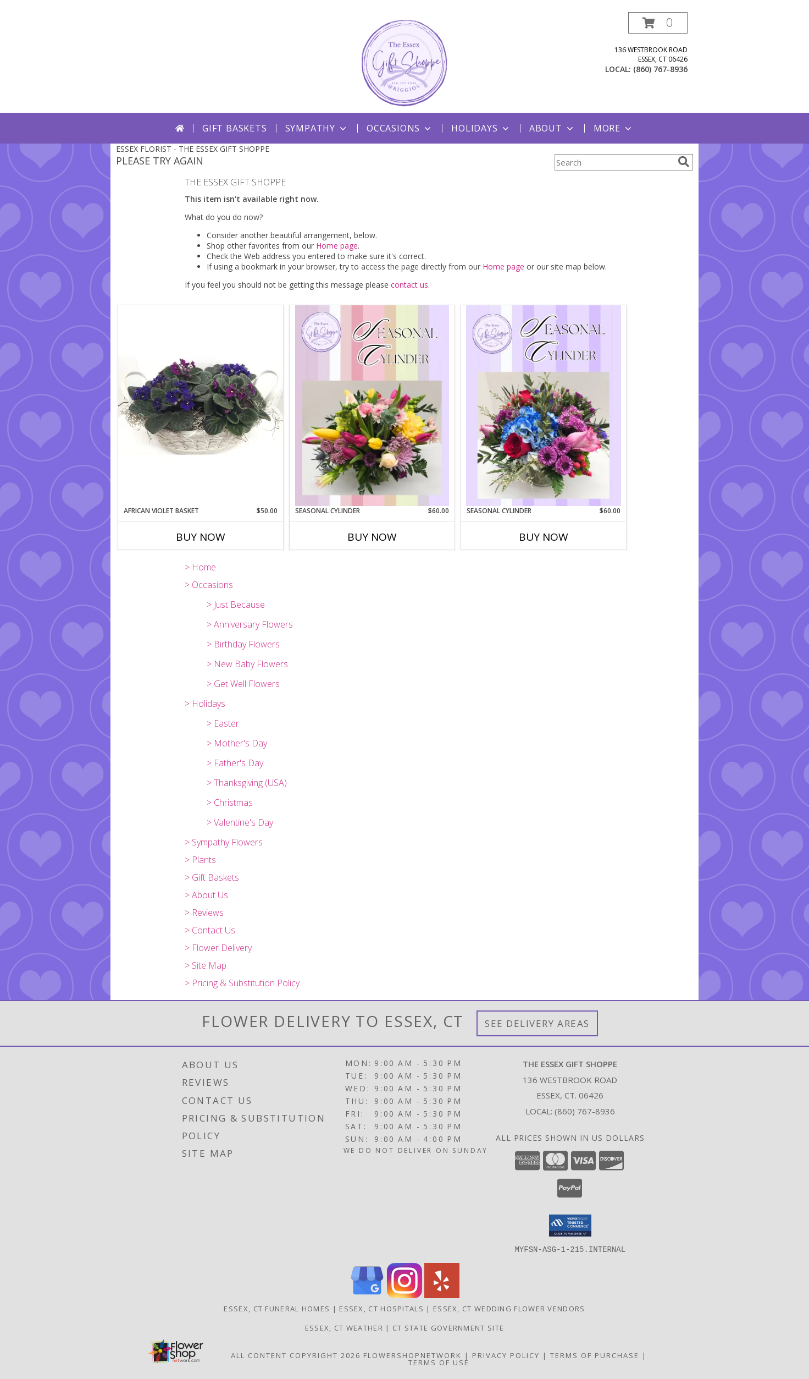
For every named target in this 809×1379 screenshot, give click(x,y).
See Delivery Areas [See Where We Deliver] (537, 1023)
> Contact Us (210, 930)
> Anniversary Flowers (250, 624)
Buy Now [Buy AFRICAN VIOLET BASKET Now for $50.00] (200, 537)
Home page (337, 245)
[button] (658, 23)
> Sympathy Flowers (224, 842)
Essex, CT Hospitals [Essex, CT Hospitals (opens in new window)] (381, 1308)
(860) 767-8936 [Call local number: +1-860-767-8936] (660, 69)
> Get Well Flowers (243, 684)
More (614, 128)
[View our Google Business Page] (367, 1294)
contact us (409, 284)
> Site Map (205, 965)
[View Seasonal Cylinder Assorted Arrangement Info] (372, 405)
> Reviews (204, 912)
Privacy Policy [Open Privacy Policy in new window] (506, 1355)
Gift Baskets (234, 128)
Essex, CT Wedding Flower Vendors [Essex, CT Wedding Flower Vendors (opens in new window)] (509, 1308)
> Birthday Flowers (243, 644)
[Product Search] (614, 162)
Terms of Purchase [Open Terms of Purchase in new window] (594, 1355)
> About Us (206, 895)
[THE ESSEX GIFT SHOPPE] (404, 62)
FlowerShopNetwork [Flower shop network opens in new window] (412, 1355)
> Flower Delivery (218, 948)
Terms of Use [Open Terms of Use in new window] (438, 1362)
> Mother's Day (237, 743)
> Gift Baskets (212, 877)
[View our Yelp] (441, 1294)
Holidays (481, 128)
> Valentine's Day (240, 822)
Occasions (400, 128)
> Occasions (209, 585)
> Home (200, 567)
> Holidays (205, 703)
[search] (683, 162)
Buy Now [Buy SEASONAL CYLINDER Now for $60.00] (372, 537)
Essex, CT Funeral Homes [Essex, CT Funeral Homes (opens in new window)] (277, 1308)
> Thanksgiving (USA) (247, 783)
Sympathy (316, 128)
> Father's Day (235, 763)
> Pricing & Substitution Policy (242, 983)
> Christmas (230, 802)
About (552, 128)
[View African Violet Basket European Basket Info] (200, 405)
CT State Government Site (448, 1327)
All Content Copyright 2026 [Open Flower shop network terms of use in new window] (296, 1355)
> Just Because (236, 604)
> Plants (200, 860)
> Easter (223, 723)
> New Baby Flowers (247, 664)
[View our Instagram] (404, 1294)
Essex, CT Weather (344, 1327)
